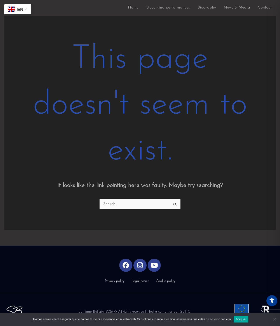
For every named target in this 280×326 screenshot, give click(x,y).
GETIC (185, 312)
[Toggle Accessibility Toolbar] (272, 301)
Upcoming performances (168, 7)
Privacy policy (114, 281)
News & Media (237, 7)
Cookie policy (165, 281)
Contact (265, 7)
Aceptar (241, 319)
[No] (274, 319)
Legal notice (140, 281)
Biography (207, 7)
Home (133, 7)
